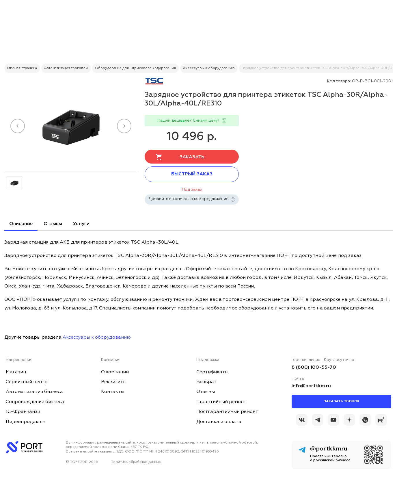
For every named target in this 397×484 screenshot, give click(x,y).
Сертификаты (212, 372)
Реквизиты (113, 382)
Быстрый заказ (192, 174)
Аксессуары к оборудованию (97, 337)
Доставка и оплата (218, 422)
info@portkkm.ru (311, 386)
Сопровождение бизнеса (35, 402)
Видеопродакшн (25, 422)
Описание (21, 224)
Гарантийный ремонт (221, 402)
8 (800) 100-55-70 (314, 367)
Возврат (206, 382)
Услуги (81, 224)
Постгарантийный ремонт (227, 411)
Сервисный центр (27, 382)
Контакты (112, 392)
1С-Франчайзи (23, 411)
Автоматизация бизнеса (34, 392)
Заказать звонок (341, 401)
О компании (115, 372)
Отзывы (53, 224)
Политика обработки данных (136, 462)
